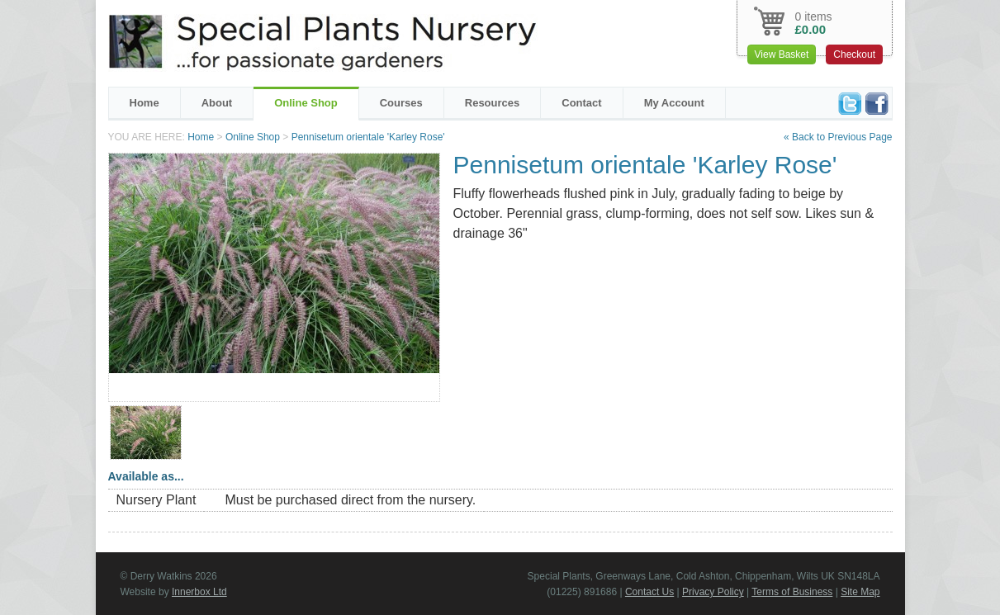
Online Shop (306, 103)
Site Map (860, 592)
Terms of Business (791, 592)
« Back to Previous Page (838, 137)
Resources (492, 103)
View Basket (782, 54)
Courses (401, 103)
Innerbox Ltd (199, 592)
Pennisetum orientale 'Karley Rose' (368, 137)
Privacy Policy (713, 592)
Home (144, 103)
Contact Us (649, 592)
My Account (674, 103)
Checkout (854, 54)
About (217, 103)
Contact (581, 103)
